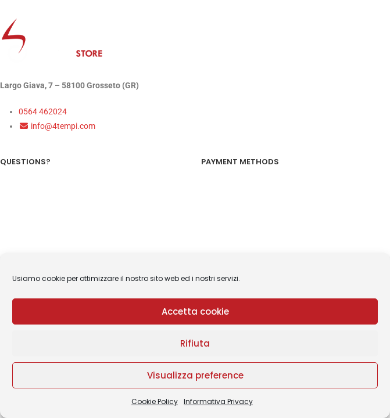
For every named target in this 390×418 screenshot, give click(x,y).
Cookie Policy (154, 401)
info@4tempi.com (57, 126)
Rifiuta (195, 343)
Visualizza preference (195, 375)
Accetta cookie (195, 311)
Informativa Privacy (218, 401)
